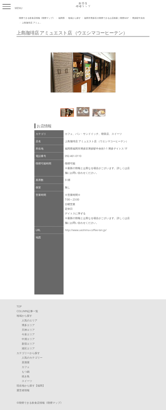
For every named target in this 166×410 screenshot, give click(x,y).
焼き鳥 (26, 376)
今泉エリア (28, 334)
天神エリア (28, 330)
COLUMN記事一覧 (27, 311)
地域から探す (74, 18)
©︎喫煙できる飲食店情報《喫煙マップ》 (40, 402)
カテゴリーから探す (28, 353)
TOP (19, 306)
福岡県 (61, 18)
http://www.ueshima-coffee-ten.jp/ (86, 230)
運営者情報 (23, 390)
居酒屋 (26, 362)
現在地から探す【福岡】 (31, 385)
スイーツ (27, 381)
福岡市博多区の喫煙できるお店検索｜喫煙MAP (106, 18)
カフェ (26, 367)
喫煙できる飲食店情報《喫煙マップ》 (37, 18)
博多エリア (28, 325)
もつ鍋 (26, 371)
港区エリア (28, 348)
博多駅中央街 (138, 18)
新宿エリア (28, 343)
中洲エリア (28, 339)
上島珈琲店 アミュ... (31, 22)
